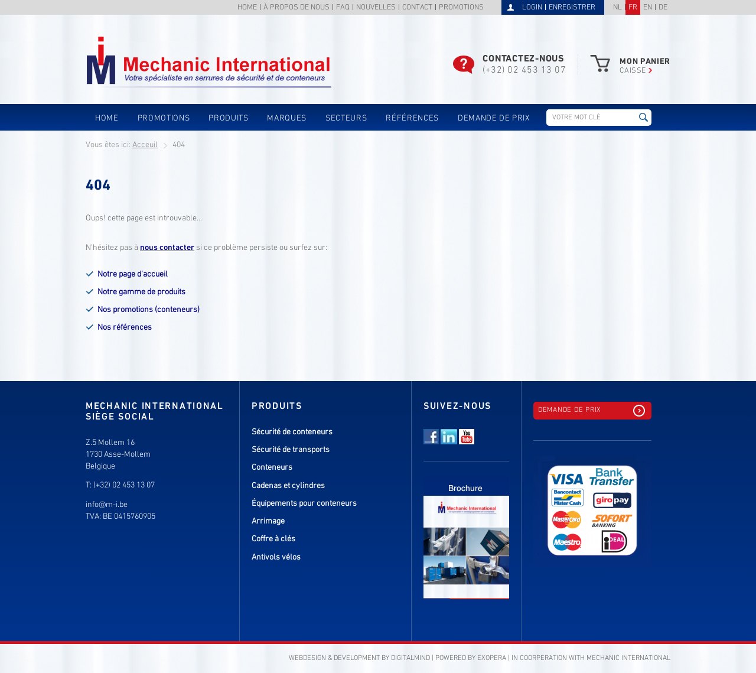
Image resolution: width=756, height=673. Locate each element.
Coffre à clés (273, 539)
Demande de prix (494, 118)
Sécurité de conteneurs (292, 432)
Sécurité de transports (291, 450)
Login (532, 7)
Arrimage (268, 521)
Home (247, 8)
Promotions (461, 8)
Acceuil (145, 145)
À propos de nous (296, 8)
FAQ (343, 8)
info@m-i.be (107, 505)
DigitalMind (410, 658)
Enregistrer (572, 7)
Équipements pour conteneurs (304, 504)
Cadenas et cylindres (288, 486)
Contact (417, 8)
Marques (287, 118)
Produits (228, 118)
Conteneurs (272, 468)
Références (412, 118)
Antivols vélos (276, 557)
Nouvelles (376, 8)
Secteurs (346, 118)
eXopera (491, 658)
